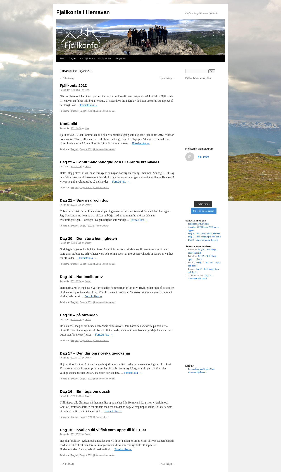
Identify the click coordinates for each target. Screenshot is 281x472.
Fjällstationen (105, 58)
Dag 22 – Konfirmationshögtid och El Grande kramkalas (109, 162)
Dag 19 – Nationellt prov (81, 277)
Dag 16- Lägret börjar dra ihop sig (203, 240)
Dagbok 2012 (86, 111)
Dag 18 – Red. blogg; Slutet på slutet (204, 233)
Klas (87, 90)
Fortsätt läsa (88, 105)
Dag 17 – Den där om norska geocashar (95, 353)
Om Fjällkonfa (87, 58)
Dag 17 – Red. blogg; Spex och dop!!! (204, 236)
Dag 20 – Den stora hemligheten (88, 238)
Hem (62, 58)
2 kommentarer (101, 417)
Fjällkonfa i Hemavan (83, 12)
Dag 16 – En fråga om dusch (85, 391)
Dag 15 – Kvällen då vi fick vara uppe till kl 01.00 (103, 430)
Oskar (88, 166)
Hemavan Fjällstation (197, 372)
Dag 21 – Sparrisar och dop (84, 200)
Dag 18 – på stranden (79, 315)
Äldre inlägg (67, 78)
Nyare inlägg (167, 78)
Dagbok (73, 58)
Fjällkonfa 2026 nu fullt (198, 224)
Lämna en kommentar (104, 111)
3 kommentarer (101, 187)
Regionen (121, 58)
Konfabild (68, 124)
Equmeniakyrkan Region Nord (201, 369)
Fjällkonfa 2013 (73, 85)
